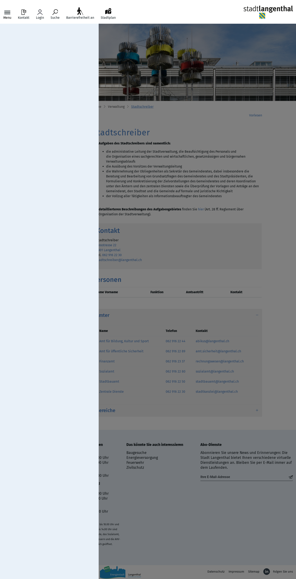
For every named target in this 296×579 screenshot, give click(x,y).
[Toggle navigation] (7, 14)
